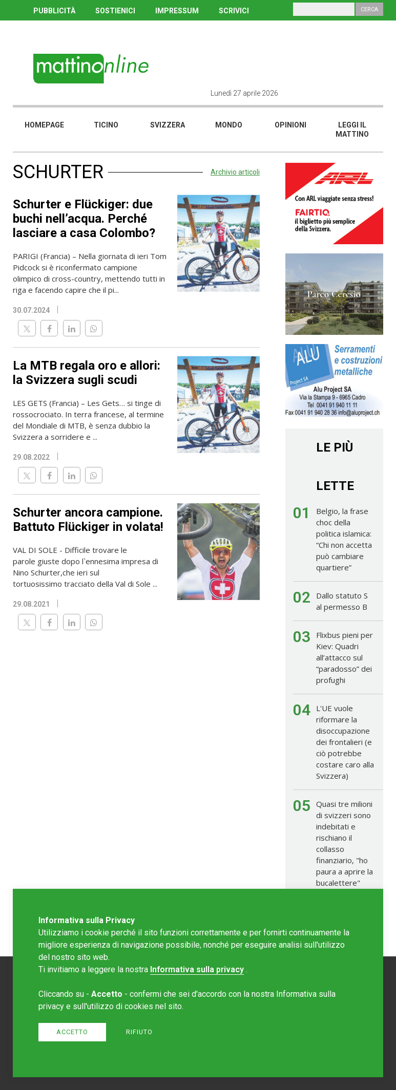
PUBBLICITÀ (54, 11)
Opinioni (290, 125)
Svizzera (167, 125)
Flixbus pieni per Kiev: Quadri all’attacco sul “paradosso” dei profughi (344, 657)
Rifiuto (139, 1032)
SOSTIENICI (115, 11)
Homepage (44, 125)
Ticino (106, 125)
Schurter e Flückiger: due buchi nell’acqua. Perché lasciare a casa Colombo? (84, 218)
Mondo (228, 125)
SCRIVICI (234, 11)
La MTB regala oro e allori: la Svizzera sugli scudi (86, 372)
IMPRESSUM (177, 11)
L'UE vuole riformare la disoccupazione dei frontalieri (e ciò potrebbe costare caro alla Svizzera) (345, 742)
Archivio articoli (235, 172)
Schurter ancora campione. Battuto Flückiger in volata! (88, 519)
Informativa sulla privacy (197, 969)
